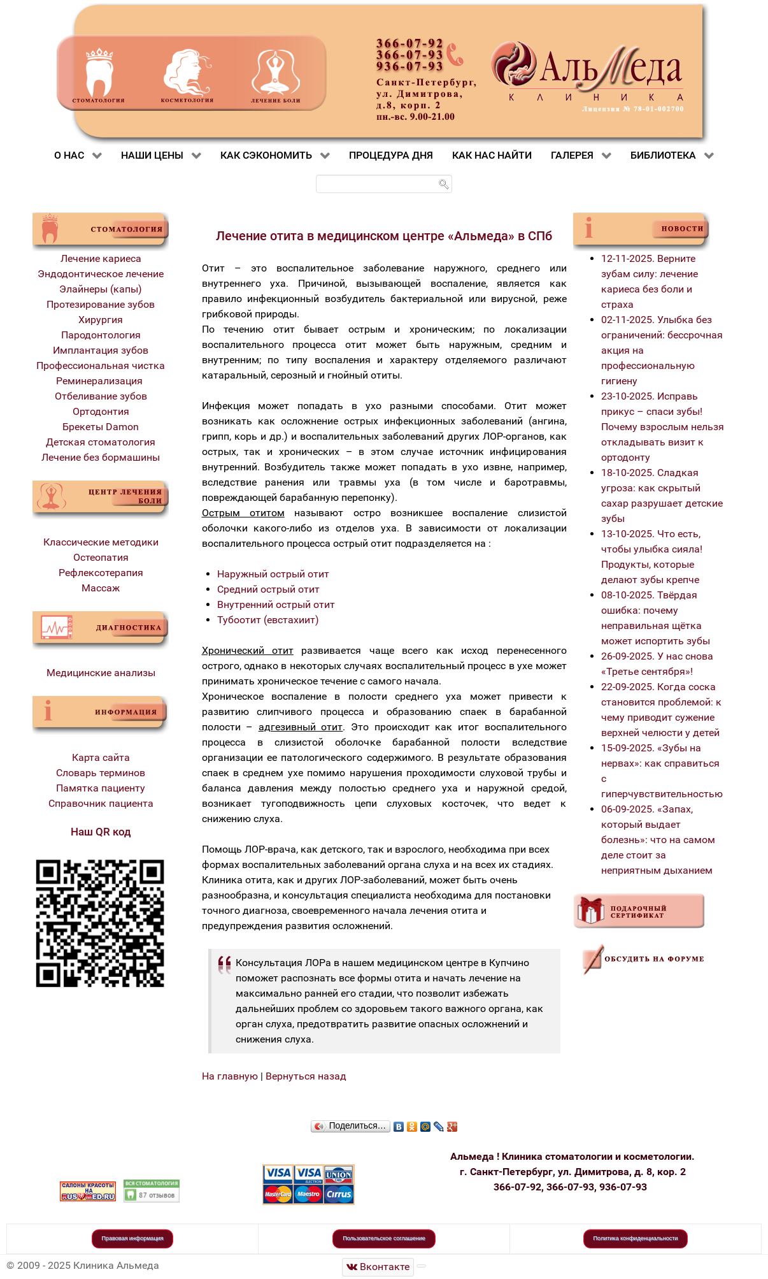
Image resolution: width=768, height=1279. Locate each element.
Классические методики (101, 542)
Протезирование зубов (100, 304)
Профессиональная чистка (100, 365)
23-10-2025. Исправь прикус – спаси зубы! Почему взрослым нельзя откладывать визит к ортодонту (662, 426)
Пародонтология (101, 335)
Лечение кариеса (100, 258)
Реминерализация (100, 381)
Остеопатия (101, 557)
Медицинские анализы (100, 673)
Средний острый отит (268, 589)
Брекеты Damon (100, 427)
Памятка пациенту (100, 788)
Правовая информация (133, 1238)
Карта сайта (101, 757)
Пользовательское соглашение (384, 1238)
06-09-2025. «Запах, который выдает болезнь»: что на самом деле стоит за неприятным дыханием (658, 839)
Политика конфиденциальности (636, 1238)
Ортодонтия (101, 411)
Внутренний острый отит (276, 604)
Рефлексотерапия (101, 573)
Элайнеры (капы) (100, 289)
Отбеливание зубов (101, 396)
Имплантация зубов (100, 350)
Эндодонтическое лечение (101, 274)
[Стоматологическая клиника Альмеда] (378, 1267)
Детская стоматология (100, 442)
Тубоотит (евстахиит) (268, 620)
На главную (230, 1076)
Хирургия (100, 320)
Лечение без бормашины (100, 457)
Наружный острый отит (273, 574)
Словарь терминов (100, 773)
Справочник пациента (100, 803)
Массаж (101, 588)
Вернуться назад (306, 1076)
